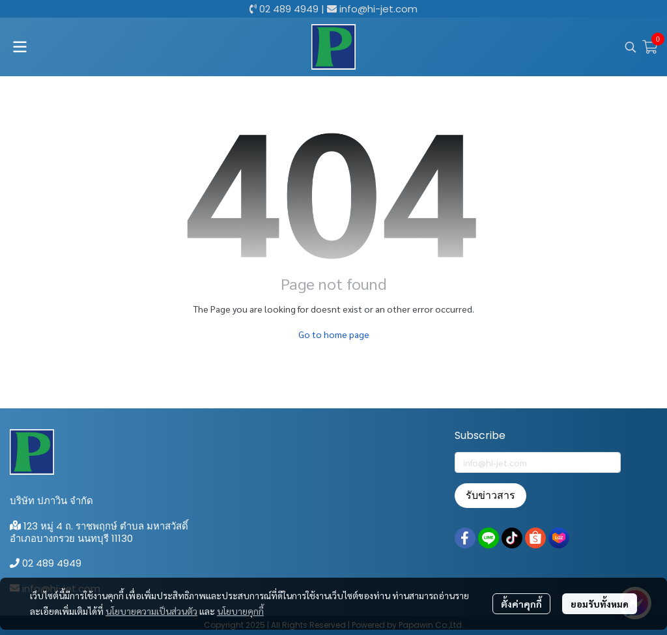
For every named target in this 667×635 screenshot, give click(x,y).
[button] (630, 47)
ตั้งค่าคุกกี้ (521, 604)
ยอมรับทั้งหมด (600, 604)
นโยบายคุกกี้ (240, 611)
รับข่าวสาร (490, 495)
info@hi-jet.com (378, 9)
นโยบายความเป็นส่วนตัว (151, 611)
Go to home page (333, 334)
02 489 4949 (289, 9)
